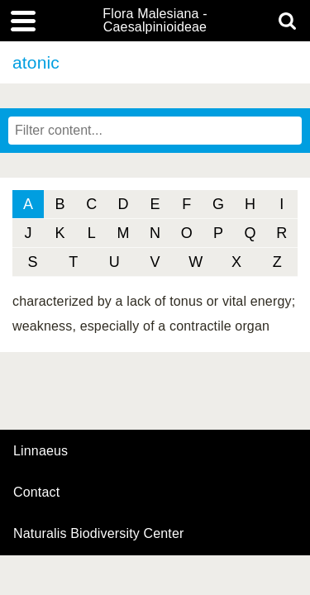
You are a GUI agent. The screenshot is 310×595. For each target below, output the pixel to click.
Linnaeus (40, 451)
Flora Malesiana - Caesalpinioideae (155, 20)
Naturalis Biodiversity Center (98, 533)
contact (36, 492)
